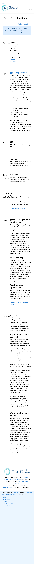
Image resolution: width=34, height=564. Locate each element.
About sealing (6, 499)
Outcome (24, 33)
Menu (4, 4)
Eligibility (4, 501)
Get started (6, 505)
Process (16, 33)
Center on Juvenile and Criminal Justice (10, 493)
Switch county (24, 24)
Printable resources (8, 503)
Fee (6, 31)
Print (26, 28)
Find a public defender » (17, 208)
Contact (7, 28)
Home (4, 497)
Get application (18, 72)
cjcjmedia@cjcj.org (9, 487)
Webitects (29, 492)
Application (16, 28)
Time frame (13, 31)
